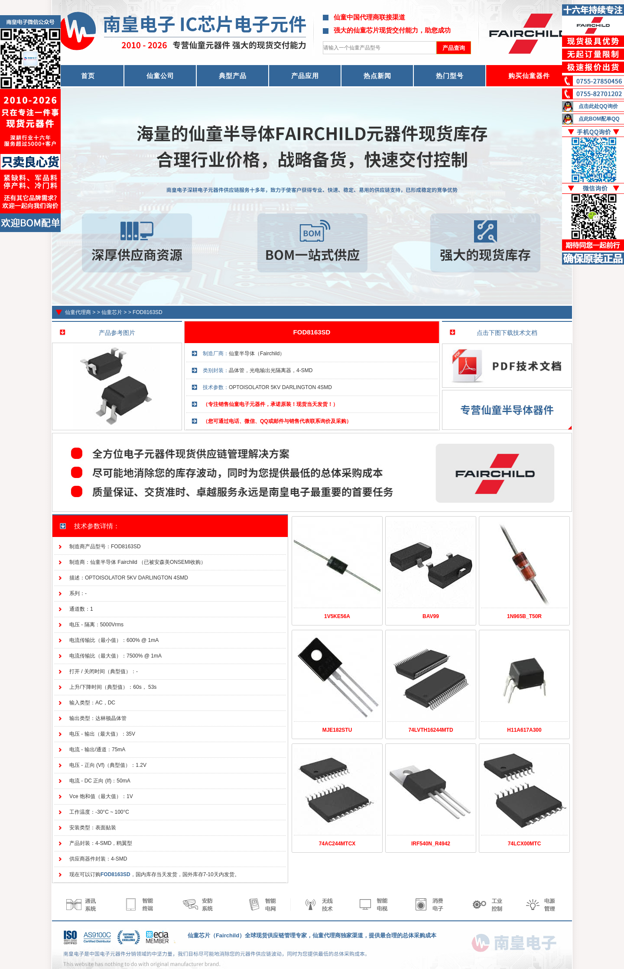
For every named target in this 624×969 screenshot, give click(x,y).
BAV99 (430, 616)
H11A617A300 (524, 730)
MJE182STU (337, 730)
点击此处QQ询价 (598, 106)
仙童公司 (160, 75)
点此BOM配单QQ (599, 119)
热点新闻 (377, 75)
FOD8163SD (147, 312)
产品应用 (305, 75)
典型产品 (233, 75)
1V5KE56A (337, 616)
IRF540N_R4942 (430, 844)
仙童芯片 (111, 312)
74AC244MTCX (337, 844)
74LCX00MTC (524, 844)
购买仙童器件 (529, 75)
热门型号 (450, 75)
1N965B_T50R (524, 616)
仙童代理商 (78, 312)
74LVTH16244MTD (430, 730)
